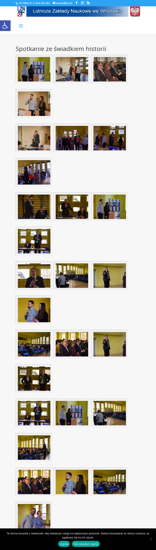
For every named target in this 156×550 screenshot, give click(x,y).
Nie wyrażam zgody (86, 544)
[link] (5, 25)
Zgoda (64, 544)
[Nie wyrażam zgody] (151, 539)
